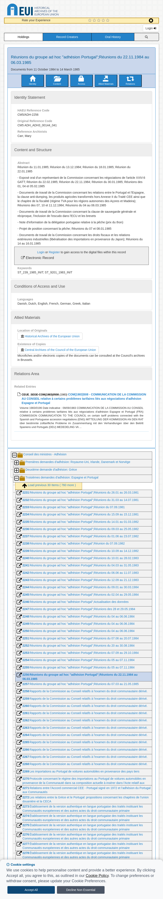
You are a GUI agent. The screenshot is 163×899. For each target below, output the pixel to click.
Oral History (113, 37)
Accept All (31, 890)
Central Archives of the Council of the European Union (58, 350)
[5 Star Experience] (108, 20)
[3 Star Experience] (99, 20)
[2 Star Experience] (95, 20)
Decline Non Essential (80, 890)
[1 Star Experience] (90, 20)
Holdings (23, 37)
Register (54, 252)
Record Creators (67, 37)
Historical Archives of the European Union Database (44, 10)
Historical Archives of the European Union (49, 336)
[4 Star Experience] (104, 20)
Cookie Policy (97, 876)
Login (151, 28)
